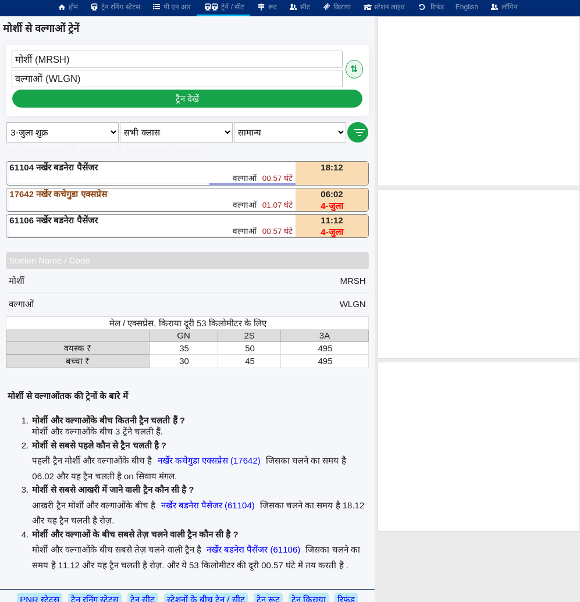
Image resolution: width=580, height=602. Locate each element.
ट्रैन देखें (187, 99)
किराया (336, 7)
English (467, 7)
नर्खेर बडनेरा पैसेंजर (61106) (253, 549)
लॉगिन (504, 7)
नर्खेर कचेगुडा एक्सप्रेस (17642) (209, 460)
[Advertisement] (479, 101)
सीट (299, 7)
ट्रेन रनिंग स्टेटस (115, 7)
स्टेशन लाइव (383, 7)
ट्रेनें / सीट (223, 7)
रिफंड (430, 7)
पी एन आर (171, 7)
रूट (266, 7)
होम (67, 7)
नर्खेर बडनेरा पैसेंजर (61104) (208, 505)
